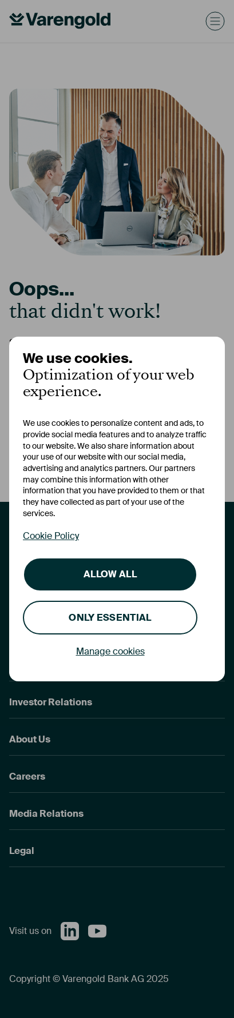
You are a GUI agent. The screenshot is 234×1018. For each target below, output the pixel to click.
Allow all (110, 574)
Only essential (110, 618)
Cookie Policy (51, 536)
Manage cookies (110, 651)
